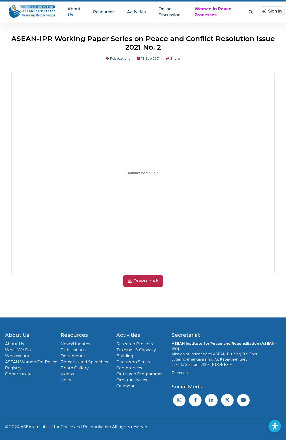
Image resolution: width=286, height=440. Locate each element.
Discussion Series (133, 362)
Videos (67, 374)
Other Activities (131, 380)
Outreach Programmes (139, 374)
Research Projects (134, 344)
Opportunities (19, 374)
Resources (104, 12)
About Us (74, 12)
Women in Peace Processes (213, 12)
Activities (136, 12)
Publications (118, 58)
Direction (180, 373)
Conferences (129, 368)
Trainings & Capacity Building (136, 353)
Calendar (125, 386)
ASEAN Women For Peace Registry (31, 365)
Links (66, 380)
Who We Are (18, 356)
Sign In (272, 11)
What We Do (18, 350)
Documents (72, 356)
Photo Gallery (75, 368)
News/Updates (75, 344)
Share (173, 58)
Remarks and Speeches (84, 362)
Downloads (143, 281)
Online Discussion (169, 12)
